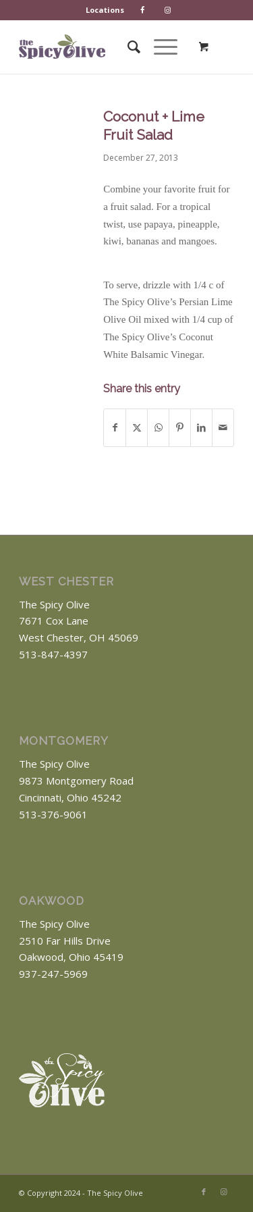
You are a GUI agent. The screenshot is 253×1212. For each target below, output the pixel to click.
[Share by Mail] (223, 427)
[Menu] (158, 47)
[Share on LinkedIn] (201, 427)
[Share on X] (136, 427)
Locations (105, 10)
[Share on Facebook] (114, 427)
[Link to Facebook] (204, 1192)
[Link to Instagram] (224, 1192)
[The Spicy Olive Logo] (62, 47)
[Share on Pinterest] (179, 427)
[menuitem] (105, 10)
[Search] (127, 47)
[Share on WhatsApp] (158, 427)
